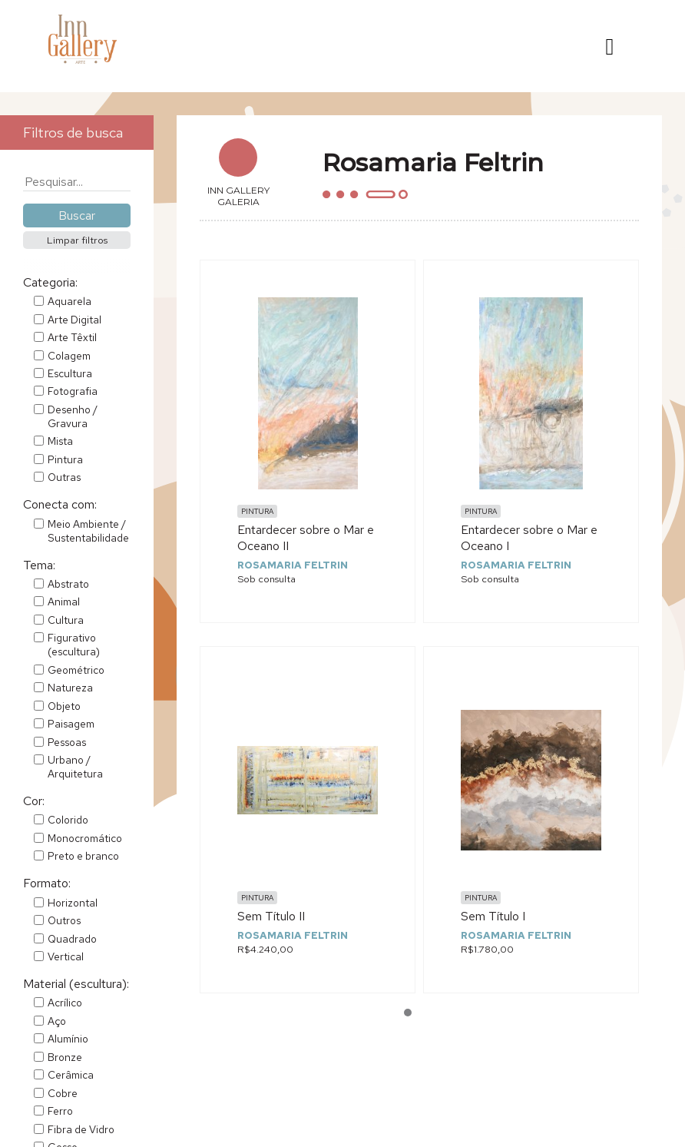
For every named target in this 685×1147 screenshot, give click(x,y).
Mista (60, 441)
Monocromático (85, 838)
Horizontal (73, 903)
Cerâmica (71, 1075)
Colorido (68, 820)
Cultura (66, 620)
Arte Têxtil (72, 337)
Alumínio (68, 1039)
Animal (64, 601)
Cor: (34, 801)
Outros (64, 920)
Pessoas (67, 742)
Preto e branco (83, 856)
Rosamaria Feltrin (292, 565)
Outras (64, 477)
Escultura (70, 373)
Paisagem (71, 724)
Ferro (60, 1111)
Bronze (65, 1057)
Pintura (65, 459)
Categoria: (50, 282)
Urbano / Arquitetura (75, 767)
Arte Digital (74, 320)
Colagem (69, 356)
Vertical (66, 956)
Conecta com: (60, 504)
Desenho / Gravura (73, 416)
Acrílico (65, 1002)
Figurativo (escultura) (74, 644)
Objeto (64, 706)
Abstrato (68, 584)
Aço (57, 1021)
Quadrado (72, 939)
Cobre (63, 1093)
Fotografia (73, 391)
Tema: (39, 565)
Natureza (70, 687)
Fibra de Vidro (81, 1129)
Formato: (47, 883)
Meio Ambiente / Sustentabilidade (88, 531)
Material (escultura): (76, 984)
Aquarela (69, 301)
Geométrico (76, 670)
